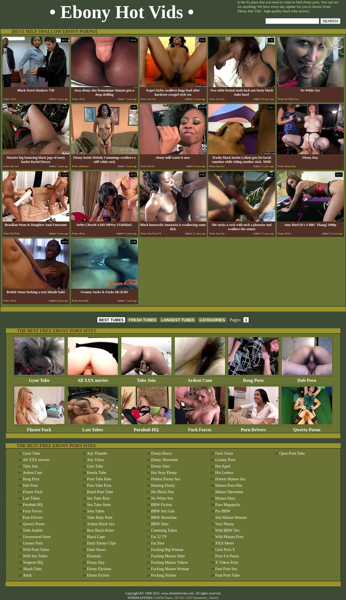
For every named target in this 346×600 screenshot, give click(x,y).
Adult (27, 575)
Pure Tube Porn (99, 485)
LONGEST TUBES (177, 320)
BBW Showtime (164, 517)
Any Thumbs (97, 453)
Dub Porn (307, 378)
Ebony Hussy (161, 453)
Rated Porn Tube (100, 492)
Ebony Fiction (98, 575)
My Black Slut (162, 492)
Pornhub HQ (146, 427)
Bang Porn (253, 378)
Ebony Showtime (164, 460)
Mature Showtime (229, 492)
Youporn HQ (33, 562)
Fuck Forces (200, 427)
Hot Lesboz (224, 473)
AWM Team (164, 598)
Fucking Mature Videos (169, 562)
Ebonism (94, 556)
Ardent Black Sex (101, 524)
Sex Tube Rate (98, 498)
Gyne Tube (39, 378)
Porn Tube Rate (99, 479)
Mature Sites (225, 498)
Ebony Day (96, 562)
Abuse (213, 598)
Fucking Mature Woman (170, 569)
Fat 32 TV (159, 537)
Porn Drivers (253, 427)
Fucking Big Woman (167, 550)
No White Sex (162, 498)
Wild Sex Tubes (35, 556)
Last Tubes (93, 427)
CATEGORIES (212, 320)
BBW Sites (159, 524)
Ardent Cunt (200, 378)
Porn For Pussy (227, 556)
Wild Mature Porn (229, 537)
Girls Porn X (225, 550)
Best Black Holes (100, 530)
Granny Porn (225, 460)
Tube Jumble (33, 530)
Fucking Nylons (163, 575)
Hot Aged (222, 466)
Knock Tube (96, 473)
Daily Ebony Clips (101, 543)
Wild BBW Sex (227, 530)
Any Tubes (95, 460)
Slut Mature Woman (231, 517)
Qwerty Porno (307, 427)
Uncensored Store (37, 537)
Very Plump (224, 524)
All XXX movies (93, 378)
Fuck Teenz (224, 453)
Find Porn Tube (227, 575)
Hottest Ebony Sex (165, 479)
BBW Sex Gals (163, 511)
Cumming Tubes (164, 530)
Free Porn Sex (226, 569)
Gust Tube (95, 466)
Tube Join (146, 378)
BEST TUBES (111, 320)
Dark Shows (96, 550)
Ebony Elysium (99, 569)
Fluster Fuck (39, 427)
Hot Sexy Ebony (164, 473)
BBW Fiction (161, 505)
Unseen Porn (33, 543)
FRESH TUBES (142, 320)
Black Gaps (96, 537)
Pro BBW (223, 511)
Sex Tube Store (99, 505)
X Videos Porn (226, 562)
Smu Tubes (96, 511)
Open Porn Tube (292, 453)
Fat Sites (158, 543)
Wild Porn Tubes (36, 550)
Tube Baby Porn (99, 517)
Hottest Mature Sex (230, 479)
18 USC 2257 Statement (190, 598)
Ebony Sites (160, 466)
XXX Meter (224, 543)
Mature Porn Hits (228, 485)
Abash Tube (32, 569)
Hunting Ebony (163, 485)
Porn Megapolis (227, 505)
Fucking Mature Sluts (168, 556)
